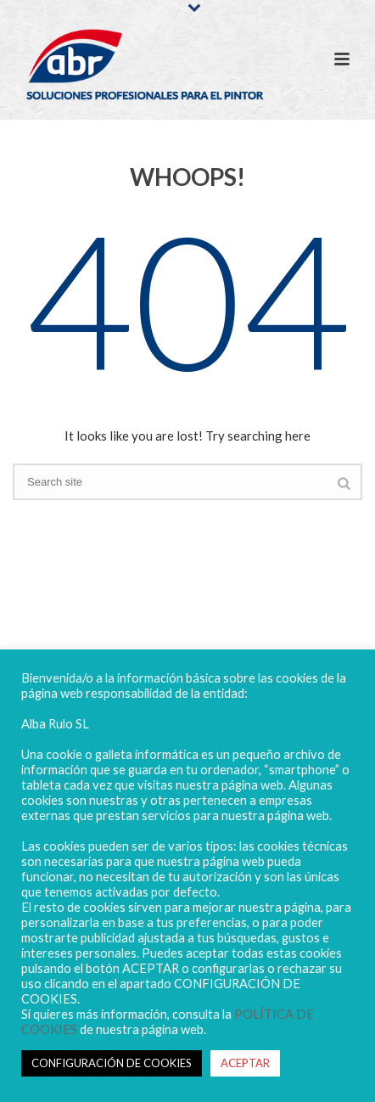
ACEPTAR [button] (245, 1063)
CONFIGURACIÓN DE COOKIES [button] (111, 1063)
